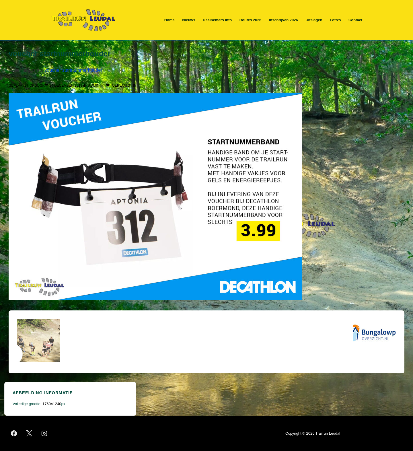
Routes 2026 (250, 20)
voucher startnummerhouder (73, 70)
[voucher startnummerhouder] (65, 85)
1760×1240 (51, 404)
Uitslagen (313, 20)
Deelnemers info (217, 20)
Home (169, 20)
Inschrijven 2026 (283, 20)
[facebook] (14, 433)
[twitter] (29, 433)
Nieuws (188, 20)
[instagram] (44, 433)
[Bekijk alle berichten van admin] (91, 85)
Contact (355, 20)
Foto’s (335, 20)
